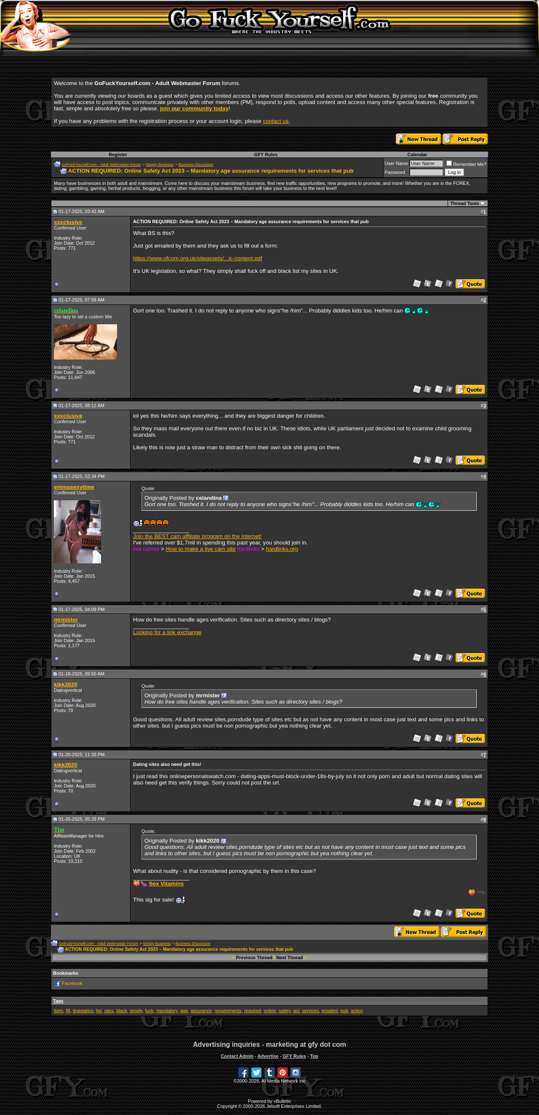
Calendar (417, 154)
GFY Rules (266, 154)
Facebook (72, 983)
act (296, 1010)
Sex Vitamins (166, 883)
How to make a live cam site (200, 549)
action (357, 1010)
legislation (83, 1010)
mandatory (167, 1010)
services (310, 1010)
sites (109, 1010)
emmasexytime (74, 487)
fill (68, 1010)
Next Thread (289, 957)
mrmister (66, 619)
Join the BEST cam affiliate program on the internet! (197, 536)
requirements (227, 1010)
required (252, 1010)
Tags (58, 1000)
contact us (275, 121)
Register (118, 154)
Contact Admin (237, 1056)
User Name (396, 163)
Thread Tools (465, 203)
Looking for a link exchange (167, 632)
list (98, 1010)
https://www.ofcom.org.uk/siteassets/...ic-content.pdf (197, 258)
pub (344, 1010)
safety (285, 1010)
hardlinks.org (282, 549)
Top (314, 1056)
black (121, 1010)
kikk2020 (65, 684)
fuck (149, 1010)
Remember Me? (466, 164)
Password (395, 172)
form (58, 1010)
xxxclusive (68, 222)
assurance (201, 1010)
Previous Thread (254, 957)
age (184, 1010)
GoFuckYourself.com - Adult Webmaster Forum (101, 165)
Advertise (267, 1056)
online (270, 1010)
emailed (330, 1010)
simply (136, 1010)
